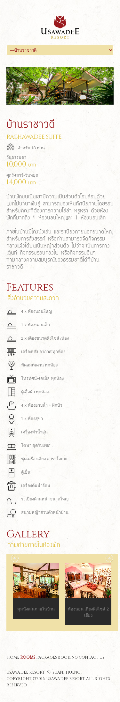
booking (68, 657)
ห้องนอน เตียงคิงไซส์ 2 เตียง (88, 612)
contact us (91, 657)
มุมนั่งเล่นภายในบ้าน (36, 609)
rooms (27, 657)
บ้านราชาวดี (30, 123)
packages (46, 657)
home (12, 657)
